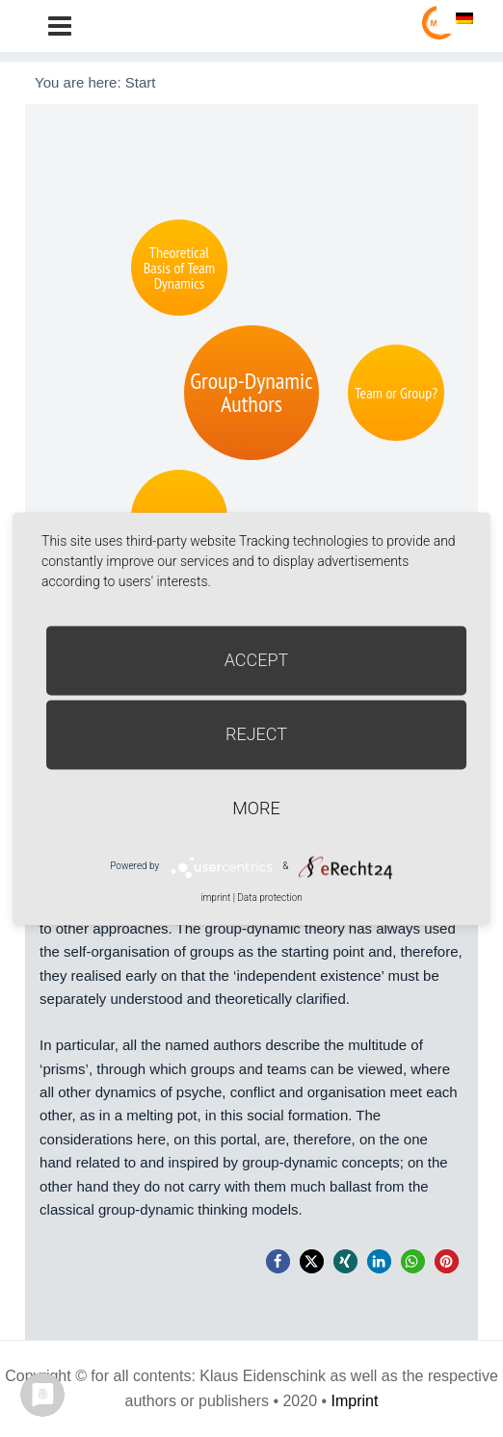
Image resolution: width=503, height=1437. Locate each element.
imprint (215, 897)
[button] (278, 1261)
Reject (256, 734)
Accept (257, 660)
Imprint (355, 1401)
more (255, 808)
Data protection (269, 897)
